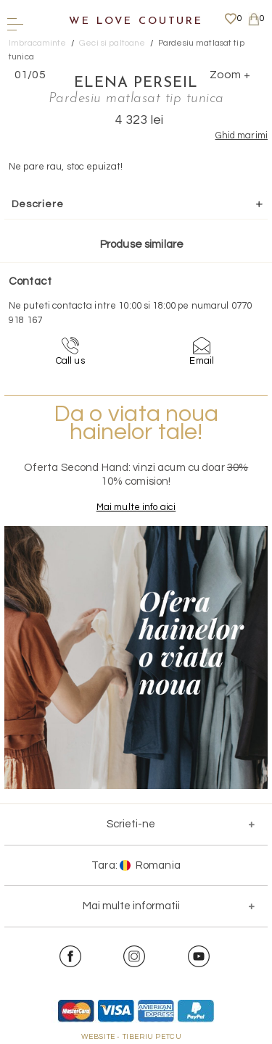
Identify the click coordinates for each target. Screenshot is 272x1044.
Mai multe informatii (131, 906)
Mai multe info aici (136, 507)
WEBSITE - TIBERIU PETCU (131, 1036)
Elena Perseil (136, 83)
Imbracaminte (38, 43)
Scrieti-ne (131, 824)
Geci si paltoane (112, 43)
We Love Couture (136, 21)
